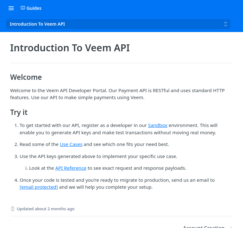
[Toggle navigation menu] (11, 8)
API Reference (70, 168)
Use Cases (71, 144)
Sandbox (157, 125)
